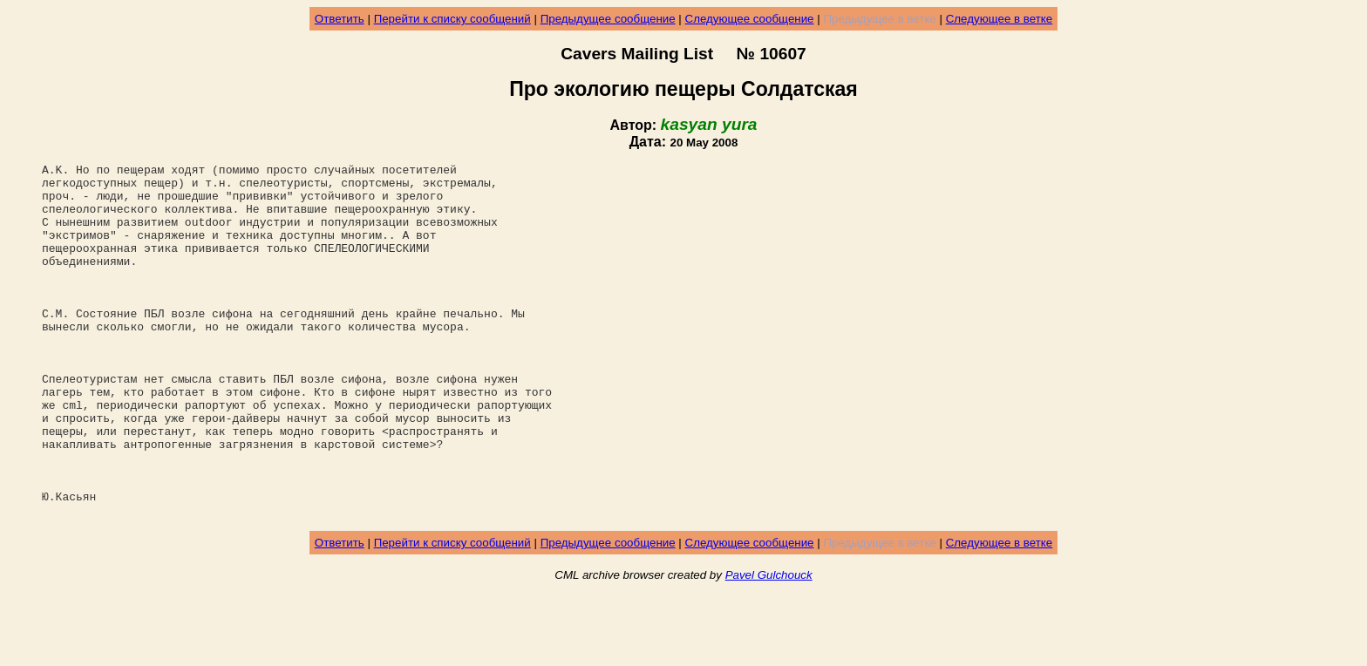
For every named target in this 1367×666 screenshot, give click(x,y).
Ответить (339, 18)
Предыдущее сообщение (608, 18)
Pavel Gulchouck (769, 645)
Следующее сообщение (749, 18)
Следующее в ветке (999, 18)
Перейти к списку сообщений (452, 18)
